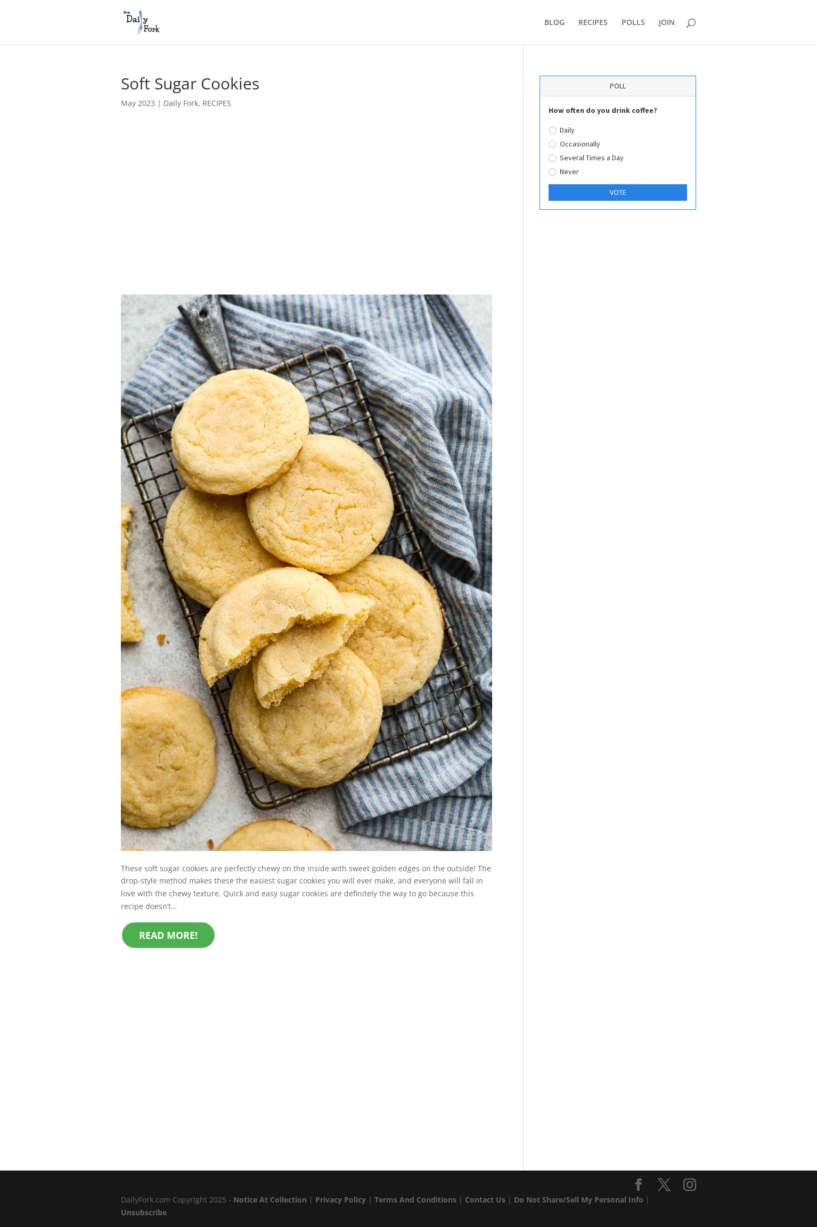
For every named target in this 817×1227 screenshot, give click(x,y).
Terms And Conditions (415, 1200)
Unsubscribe (144, 1212)
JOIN (667, 23)
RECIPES (593, 23)
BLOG (554, 23)
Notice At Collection (271, 1200)
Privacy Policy (340, 1200)
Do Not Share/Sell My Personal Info (578, 1200)
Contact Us (485, 1200)
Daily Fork (181, 103)
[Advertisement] (306, 215)
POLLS (633, 23)
